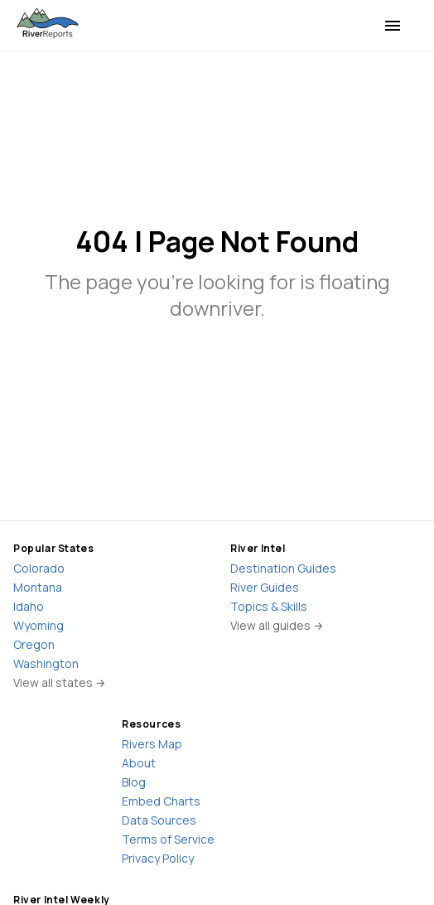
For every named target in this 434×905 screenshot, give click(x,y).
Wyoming (38, 625)
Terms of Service (168, 839)
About (139, 763)
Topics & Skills (268, 606)
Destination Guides (283, 568)
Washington (46, 663)
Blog (134, 782)
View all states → (59, 682)
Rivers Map (152, 744)
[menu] (392, 25)
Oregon (34, 644)
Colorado (39, 568)
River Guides (264, 587)
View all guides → (277, 625)
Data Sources (159, 820)
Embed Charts (161, 801)
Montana (37, 587)
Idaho (28, 606)
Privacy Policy (158, 858)
